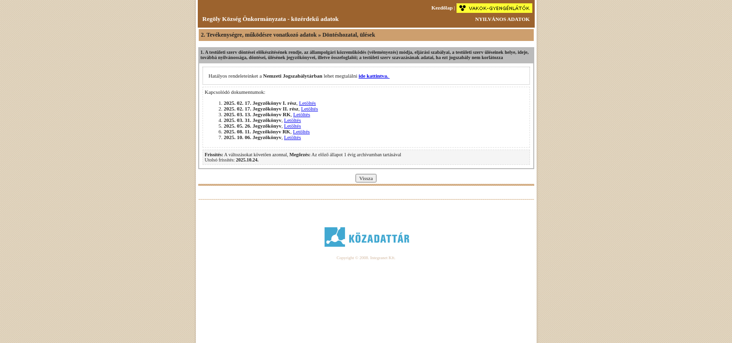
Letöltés (307, 103)
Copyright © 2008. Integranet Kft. (365, 257)
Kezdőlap (442, 7)
